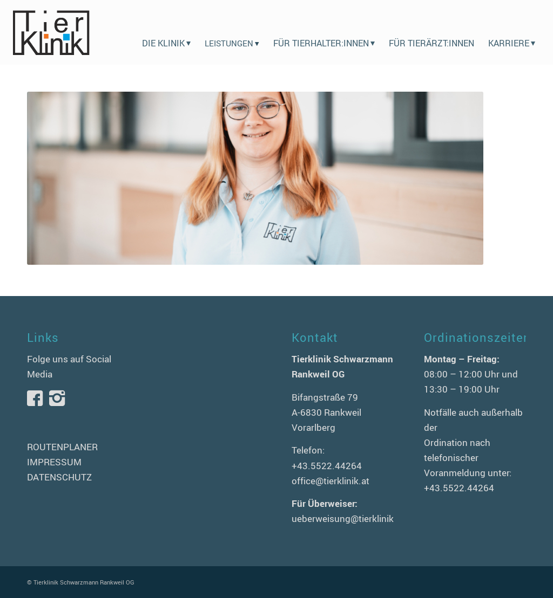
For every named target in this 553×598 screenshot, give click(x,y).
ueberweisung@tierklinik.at (348, 518)
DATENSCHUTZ (59, 477)
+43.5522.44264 (327, 465)
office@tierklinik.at (330, 481)
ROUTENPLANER (62, 447)
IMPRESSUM (54, 462)
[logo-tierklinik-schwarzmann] (50, 32)
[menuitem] (166, 32)
